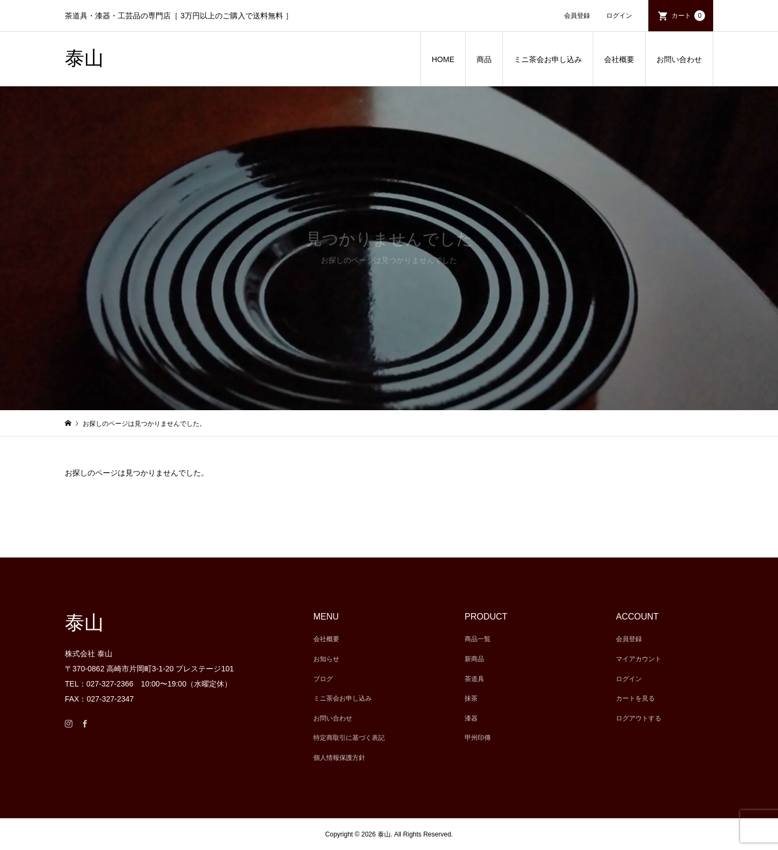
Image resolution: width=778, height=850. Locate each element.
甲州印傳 (478, 738)
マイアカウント (638, 659)
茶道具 (474, 679)
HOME (443, 59)
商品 (484, 59)
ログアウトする (638, 718)
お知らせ (326, 659)
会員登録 (577, 15)
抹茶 (471, 698)
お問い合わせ (679, 59)
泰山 (84, 58)
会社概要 (619, 59)
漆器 (471, 718)
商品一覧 (478, 639)
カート (688, 15)
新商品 (474, 659)
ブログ (323, 679)
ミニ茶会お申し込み (548, 59)
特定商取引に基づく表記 (349, 738)
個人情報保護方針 (339, 757)
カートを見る (635, 698)
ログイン (619, 15)
